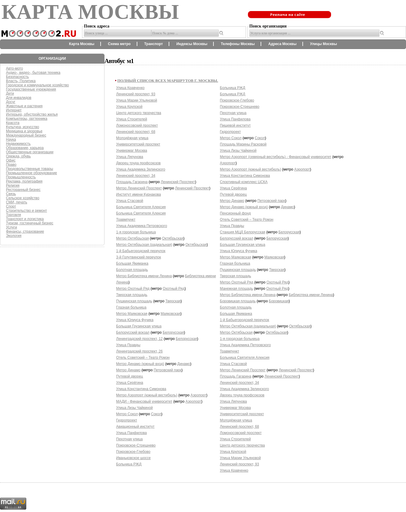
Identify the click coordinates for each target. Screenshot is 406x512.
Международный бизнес (26, 135)
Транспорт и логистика (25, 219)
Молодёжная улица (132, 138)
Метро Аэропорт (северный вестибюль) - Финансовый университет (275, 157)
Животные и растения (24, 106)
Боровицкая (279, 301)
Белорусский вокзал (133, 332)
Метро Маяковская (131, 314)
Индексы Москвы (191, 44)
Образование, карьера (25, 148)
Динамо (183, 364)
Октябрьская (172, 238)
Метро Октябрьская (132, 238)
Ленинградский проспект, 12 (139, 339)
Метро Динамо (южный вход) (140, 364)
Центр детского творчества (138, 113)
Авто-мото (14, 68)
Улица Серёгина (129, 383)
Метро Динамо (128, 370)
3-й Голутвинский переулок (138, 257)
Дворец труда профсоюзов (138, 163)
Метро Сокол (127, 414)
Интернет (13, 110)
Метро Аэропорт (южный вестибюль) (146, 395)
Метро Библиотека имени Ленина (144, 276)
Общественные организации (29, 152)
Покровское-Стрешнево (136, 445)
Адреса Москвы (282, 44)
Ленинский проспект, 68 (135, 132)
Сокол (156, 414)
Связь (11, 194)
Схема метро (119, 44)
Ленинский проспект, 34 (135, 176)
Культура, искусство (22, 127)
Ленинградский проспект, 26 (139, 351)
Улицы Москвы (323, 44)
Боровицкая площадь (238, 301)
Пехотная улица (129, 439)
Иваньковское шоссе (133, 458)
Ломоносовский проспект (137, 125)
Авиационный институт (135, 426)
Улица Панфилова (131, 433)
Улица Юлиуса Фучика (134, 320)
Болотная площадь (132, 270)
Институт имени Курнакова (138, 194)
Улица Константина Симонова (141, 389)
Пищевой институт (235, 125)
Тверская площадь (131, 295)
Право (11, 165)
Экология (13, 236)
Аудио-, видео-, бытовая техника (33, 72)
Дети (10, 93)
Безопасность (17, 77)
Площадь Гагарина (132, 182)
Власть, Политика (21, 81)
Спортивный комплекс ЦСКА (244, 182)
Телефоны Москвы (238, 44)
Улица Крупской (129, 107)
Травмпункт (126, 219)
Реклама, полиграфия (24, 181)
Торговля (13, 215)
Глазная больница (131, 307)
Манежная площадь (236, 288)
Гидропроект (126, 420)
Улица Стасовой (129, 201)
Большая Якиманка (132, 263)
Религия (12, 185)
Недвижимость (18, 144)
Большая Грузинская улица (139, 326)
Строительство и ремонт (26, 211)
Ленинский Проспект (178, 182)
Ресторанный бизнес (23, 190)
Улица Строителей (131, 119)
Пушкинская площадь (134, 301)
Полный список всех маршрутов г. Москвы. (167, 80)
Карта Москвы (81, 44)
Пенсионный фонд (235, 213)
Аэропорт (198, 395)
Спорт (11, 206)
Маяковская (170, 314)
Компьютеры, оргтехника (26, 118)
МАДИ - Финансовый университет (144, 401)
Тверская (173, 301)
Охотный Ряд (173, 288)
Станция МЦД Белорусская (242, 232)
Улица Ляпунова (129, 157)
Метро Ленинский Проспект (139, 188)
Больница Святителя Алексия (141, 207)
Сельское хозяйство (22, 198)
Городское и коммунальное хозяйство (37, 85)
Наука (11, 139)
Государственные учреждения (31, 89)
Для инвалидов (18, 98)
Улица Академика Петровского (141, 226)
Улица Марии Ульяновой (136, 100)
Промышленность (21, 177)
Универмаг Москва (131, 150)
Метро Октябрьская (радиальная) (144, 245)
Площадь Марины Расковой (243, 144)
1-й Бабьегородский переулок (140, 251)
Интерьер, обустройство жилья (32, 114)
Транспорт (153, 44)
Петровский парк (168, 370)
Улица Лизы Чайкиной (134, 408)
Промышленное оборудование (31, 173)
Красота (12, 123)
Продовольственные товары (29, 169)
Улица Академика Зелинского (140, 169)
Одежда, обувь (18, 156)
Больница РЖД (129, 464)
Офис (11, 160)
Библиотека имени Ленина (311, 295)
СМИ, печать (16, 202)
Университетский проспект (138, 144)
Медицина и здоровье (24, 131)
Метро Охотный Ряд (133, 288)
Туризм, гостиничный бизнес (29, 223)
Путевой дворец (129, 376)
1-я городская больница (136, 232)
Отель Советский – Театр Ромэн (143, 357)
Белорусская (173, 332)
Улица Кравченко (130, 88)
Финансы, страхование (25, 231)
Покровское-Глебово (133, 452)
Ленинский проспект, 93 (135, 94)
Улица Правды (128, 345)
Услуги (11, 227)
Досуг (10, 102)
